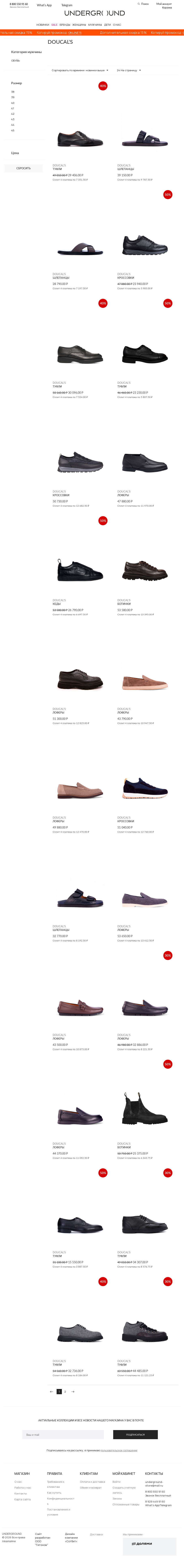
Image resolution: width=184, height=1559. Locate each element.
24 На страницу (129, 70)
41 (12, 108)
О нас (18, 1481)
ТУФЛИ (57, 169)
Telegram (66, 5)
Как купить (54, 1492)
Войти (117, 1481)
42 (12, 114)
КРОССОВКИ (125, 277)
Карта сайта (22, 1499)
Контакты (20, 1493)
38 (12, 92)
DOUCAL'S (59, 165)
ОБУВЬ (15, 60)
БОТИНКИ (124, 603)
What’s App (44, 5)
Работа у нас (22, 1487)
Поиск (145, 3)
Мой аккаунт (164, 3)
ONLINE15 (79, 33)
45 (12, 130)
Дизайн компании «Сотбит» (71, 1537)
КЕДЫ (57, 603)
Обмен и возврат (91, 1487)
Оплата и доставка (92, 1481)
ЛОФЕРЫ (123, 495)
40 (12, 103)
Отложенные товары (126, 1504)
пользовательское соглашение (119, 1450)
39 (12, 97)
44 (12, 125)
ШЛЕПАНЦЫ (125, 169)
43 (12, 119)
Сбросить (23, 168)
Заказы (117, 1498)
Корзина (167, 7)
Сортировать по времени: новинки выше (80, 70)
